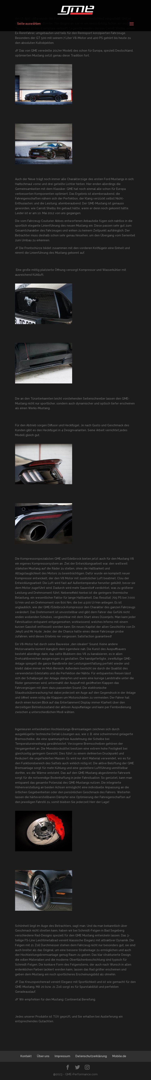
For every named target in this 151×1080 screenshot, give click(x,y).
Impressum (62, 1056)
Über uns (43, 1056)
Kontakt (26, 1056)
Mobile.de (119, 1056)
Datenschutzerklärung (91, 1056)
